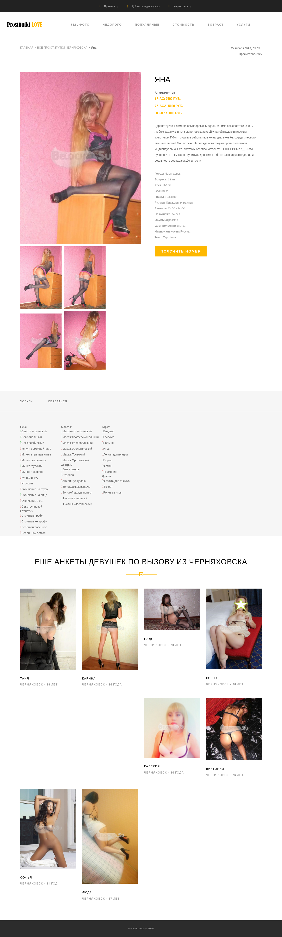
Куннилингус (29, 478)
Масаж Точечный (73, 455)
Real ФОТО (80, 25)
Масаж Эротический (75, 460)
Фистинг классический (77, 504)
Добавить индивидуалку (146, 6)
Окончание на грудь (34, 489)
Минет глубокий (32, 466)
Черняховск (181, 6)
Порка (107, 460)
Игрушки (27, 483)
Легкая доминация (115, 455)
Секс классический (34, 431)
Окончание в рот (32, 501)
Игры (106, 449)
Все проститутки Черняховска (62, 48)
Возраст (216, 25)
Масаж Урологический (77, 449)
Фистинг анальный (74, 498)
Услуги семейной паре (36, 449)
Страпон (68, 475)
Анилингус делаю (74, 481)
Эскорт (108, 487)
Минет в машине (32, 472)
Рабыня (108, 443)
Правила (109, 6)
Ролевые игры (112, 492)
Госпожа (108, 437)
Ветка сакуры (71, 469)
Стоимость (184, 25)
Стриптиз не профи (34, 521)
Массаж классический (77, 431)
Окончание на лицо (34, 495)
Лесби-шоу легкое (33, 533)
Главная (26, 48)
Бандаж (108, 431)
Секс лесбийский (32, 443)
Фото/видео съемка (116, 481)
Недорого (113, 25)
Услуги (244, 25)
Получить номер (181, 251)
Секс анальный (31, 437)
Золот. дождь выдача (76, 487)
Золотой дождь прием (77, 492)
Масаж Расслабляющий (78, 443)
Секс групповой (31, 507)
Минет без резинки (33, 460)
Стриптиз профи (32, 515)
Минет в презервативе (36, 455)
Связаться (57, 401)
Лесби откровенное (34, 527)
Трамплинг (110, 472)
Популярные (148, 25)
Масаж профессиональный (80, 437)
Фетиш (107, 466)
